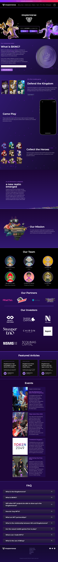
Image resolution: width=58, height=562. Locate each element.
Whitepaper (48, 4)
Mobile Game (28, 4)
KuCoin (24, 31)
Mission (33, 4)
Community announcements (27, 1)
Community (32, 548)
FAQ (44, 4)
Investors (31, 552)
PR (41, 4)
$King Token (21, 4)
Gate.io (33, 31)
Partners (31, 551)
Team (37, 4)
